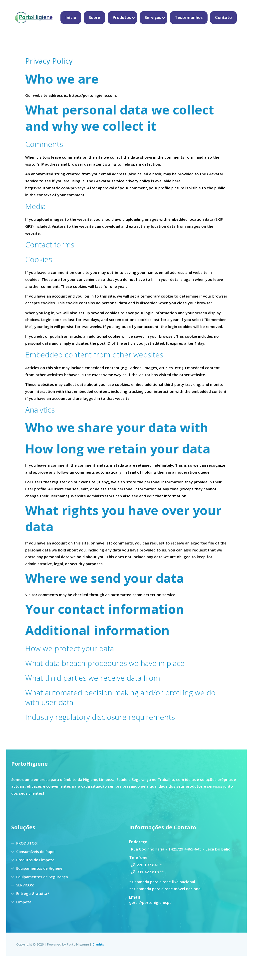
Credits (98, 944)
